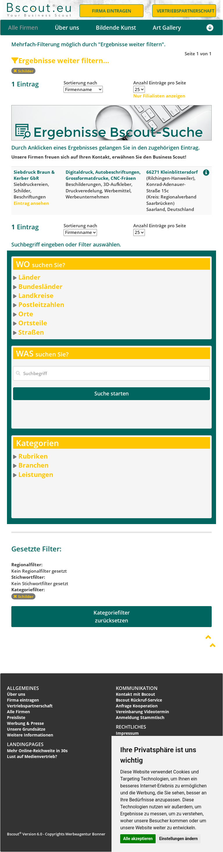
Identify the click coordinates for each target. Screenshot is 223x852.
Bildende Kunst (116, 27)
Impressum (127, 733)
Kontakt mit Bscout (135, 694)
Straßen (31, 332)
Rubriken (33, 456)
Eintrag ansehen (31, 203)
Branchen (33, 465)
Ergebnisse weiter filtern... (60, 60)
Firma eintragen (23, 700)
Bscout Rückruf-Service (139, 700)
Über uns (67, 27)
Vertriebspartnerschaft (30, 706)
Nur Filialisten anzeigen (159, 96)
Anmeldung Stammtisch (140, 717)
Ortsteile (32, 322)
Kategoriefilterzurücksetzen (111, 616)
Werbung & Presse (25, 723)
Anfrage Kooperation (137, 706)
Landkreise (35, 295)
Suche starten (111, 393)
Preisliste (16, 717)
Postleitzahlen (41, 304)
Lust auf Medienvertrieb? (32, 756)
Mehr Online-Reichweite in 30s (37, 750)
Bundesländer (40, 286)
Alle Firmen (23, 27)
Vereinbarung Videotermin (142, 711)
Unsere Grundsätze (26, 729)
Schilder (23, 71)
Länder (29, 277)
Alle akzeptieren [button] (138, 838)
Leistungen (35, 474)
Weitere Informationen (30, 735)
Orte (25, 313)
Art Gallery (167, 27)
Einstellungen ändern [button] (178, 838)
